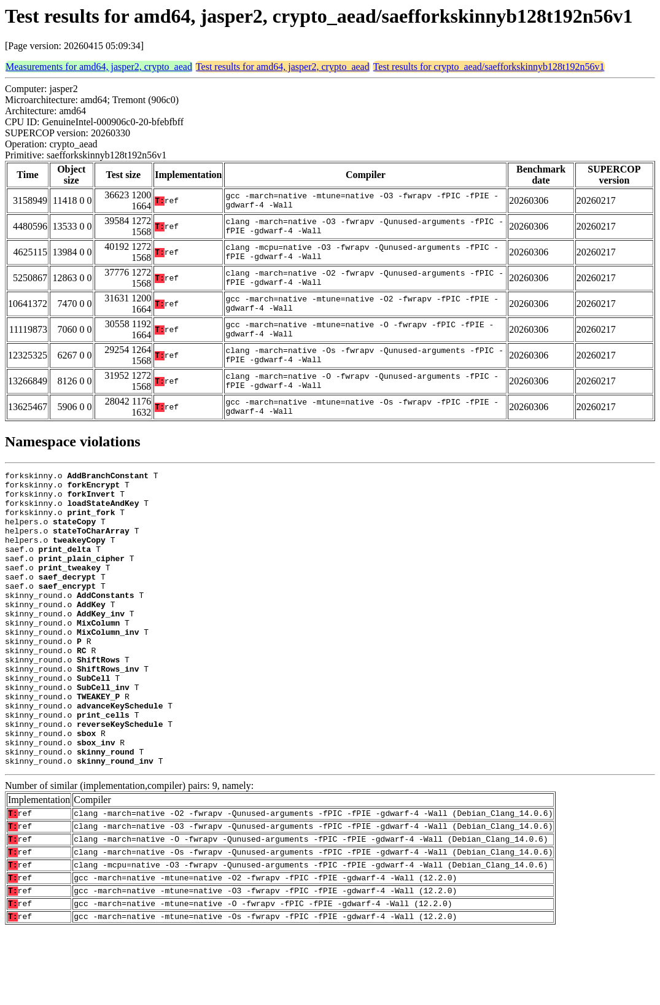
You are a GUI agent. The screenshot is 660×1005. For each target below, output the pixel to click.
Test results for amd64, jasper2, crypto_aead (283, 66)
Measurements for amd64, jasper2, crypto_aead (99, 66)
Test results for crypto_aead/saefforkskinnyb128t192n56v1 (489, 66)
